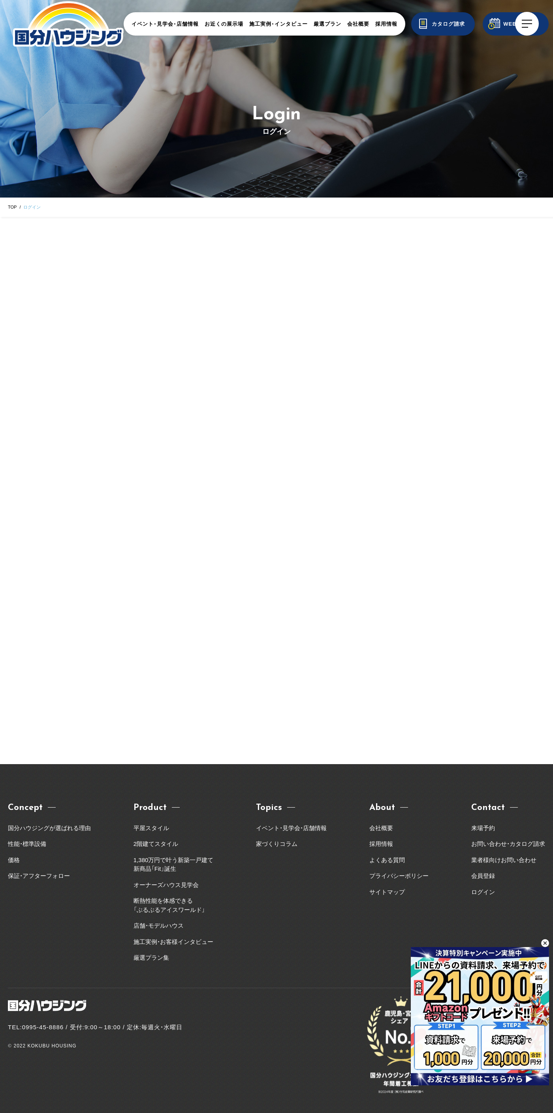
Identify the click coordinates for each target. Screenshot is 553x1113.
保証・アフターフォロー (39, 875)
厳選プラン (327, 23)
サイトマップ (387, 892)
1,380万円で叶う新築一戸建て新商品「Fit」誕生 (174, 864)
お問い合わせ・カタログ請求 (508, 843)
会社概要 (358, 23)
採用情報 (386, 23)
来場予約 (483, 828)
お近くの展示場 (224, 23)
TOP (12, 207)
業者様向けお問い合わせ (506, 860)
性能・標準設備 (27, 843)
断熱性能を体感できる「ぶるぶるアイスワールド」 (169, 905)
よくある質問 (387, 860)
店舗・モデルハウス (159, 925)
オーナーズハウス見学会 (166, 884)
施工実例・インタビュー (278, 23)
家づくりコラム (276, 843)
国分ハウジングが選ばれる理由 (49, 828)
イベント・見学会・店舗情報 (165, 23)
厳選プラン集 (151, 957)
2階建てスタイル (156, 843)
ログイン (483, 892)
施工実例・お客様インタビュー (173, 941)
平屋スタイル (151, 828)
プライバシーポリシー (399, 875)
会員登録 (483, 875)
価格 (14, 860)
